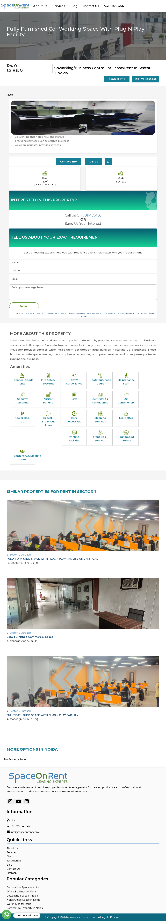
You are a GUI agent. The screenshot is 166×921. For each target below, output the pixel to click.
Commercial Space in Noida (23, 887)
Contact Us (91, 6)
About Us (40, 6)
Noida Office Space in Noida (23, 899)
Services (59, 6)
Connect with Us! (26, 915)
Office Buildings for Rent (21, 891)
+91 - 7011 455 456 (20, 826)
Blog (73, 6)
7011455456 (114, 6)
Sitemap (12, 872)
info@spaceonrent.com (25, 832)
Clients (11, 856)
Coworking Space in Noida (22, 895)
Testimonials (14, 860)
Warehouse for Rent (19, 903)
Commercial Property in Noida (25, 908)
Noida (12, 820)
